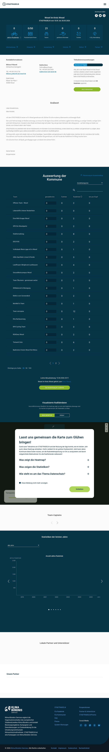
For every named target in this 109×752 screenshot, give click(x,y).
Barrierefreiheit (84, 748)
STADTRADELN (60, 707)
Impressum (62, 748)
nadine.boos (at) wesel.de (47, 72)
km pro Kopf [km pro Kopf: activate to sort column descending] (93, 197)
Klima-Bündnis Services (19, 748)
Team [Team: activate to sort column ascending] (15, 197)
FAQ (55, 718)
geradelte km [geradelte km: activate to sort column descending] (49, 197)
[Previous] (52, 523)
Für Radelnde (59, 711)
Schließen (79, 489)
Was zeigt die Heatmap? (32, 459)
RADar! (62, 415)
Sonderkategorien (82, 183)
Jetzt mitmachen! (87, 89)
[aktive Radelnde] (79, 197)
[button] (8, 581)
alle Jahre (11, 545)
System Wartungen (61, 725)
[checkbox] (54, 483)
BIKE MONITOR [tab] (47, 415)
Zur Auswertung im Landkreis (54, 387)
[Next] (57, 523)
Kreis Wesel (66, 382)
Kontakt (54, 748)
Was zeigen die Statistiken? (34, 466)
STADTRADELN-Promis (87, 715)
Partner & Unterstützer (87, 711)
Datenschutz (72, 748)
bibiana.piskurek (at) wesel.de (16, 74)
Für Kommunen (60, 715)
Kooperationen (84, 707)
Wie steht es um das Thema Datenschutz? (42, 473)
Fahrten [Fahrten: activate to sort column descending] (64, 197)
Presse (56, 721)
